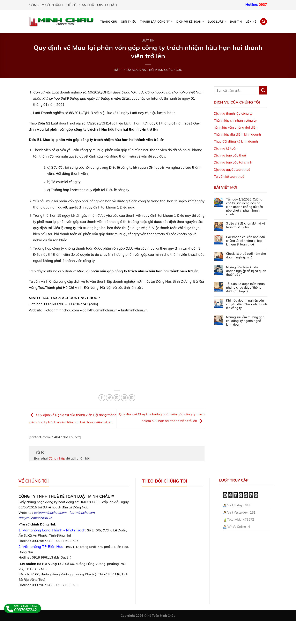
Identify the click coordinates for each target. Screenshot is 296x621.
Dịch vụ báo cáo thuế (230, 155)
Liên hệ (250, 21)
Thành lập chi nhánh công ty (235, 120)
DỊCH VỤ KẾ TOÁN (190, 21)
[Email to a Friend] (116, 397)
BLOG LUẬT (217, 21)
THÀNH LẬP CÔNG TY (156, 21)
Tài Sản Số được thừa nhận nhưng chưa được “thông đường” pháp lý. (245, 287)
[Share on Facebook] (101, 397)
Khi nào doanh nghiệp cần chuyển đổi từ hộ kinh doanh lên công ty (246, 304)
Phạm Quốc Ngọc (168, 69)
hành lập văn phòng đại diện (235, 127)
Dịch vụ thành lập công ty (233, 113)
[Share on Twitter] (109, 397)
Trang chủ (108, 21)
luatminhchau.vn (82, 512)
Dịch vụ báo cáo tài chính (233, 162)
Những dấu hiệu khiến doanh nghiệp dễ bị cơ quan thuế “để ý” (246, 271)
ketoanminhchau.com (50, 512)
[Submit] (263, 90)
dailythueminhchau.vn (35, 518)
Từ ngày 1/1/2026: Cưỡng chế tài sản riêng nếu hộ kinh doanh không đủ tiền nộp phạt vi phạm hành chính (244, 207)
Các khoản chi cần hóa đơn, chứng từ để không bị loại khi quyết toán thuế (246, 240)
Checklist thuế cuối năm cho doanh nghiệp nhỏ (246, 255)
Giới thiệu (128, 21)
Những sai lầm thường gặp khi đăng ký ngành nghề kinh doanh (245, 320)
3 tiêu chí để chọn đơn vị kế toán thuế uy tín (245, 225)
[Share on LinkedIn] (131, 397)
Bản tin (236, 21)
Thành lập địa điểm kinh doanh (237, 134)
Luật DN (148, 40)
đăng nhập (57, 458)
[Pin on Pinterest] (124, 397)
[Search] (263, 21)
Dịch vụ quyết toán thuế (232, 169)
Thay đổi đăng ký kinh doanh (236, 141)
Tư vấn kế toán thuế (229, 176)
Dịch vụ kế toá (224, 148)
